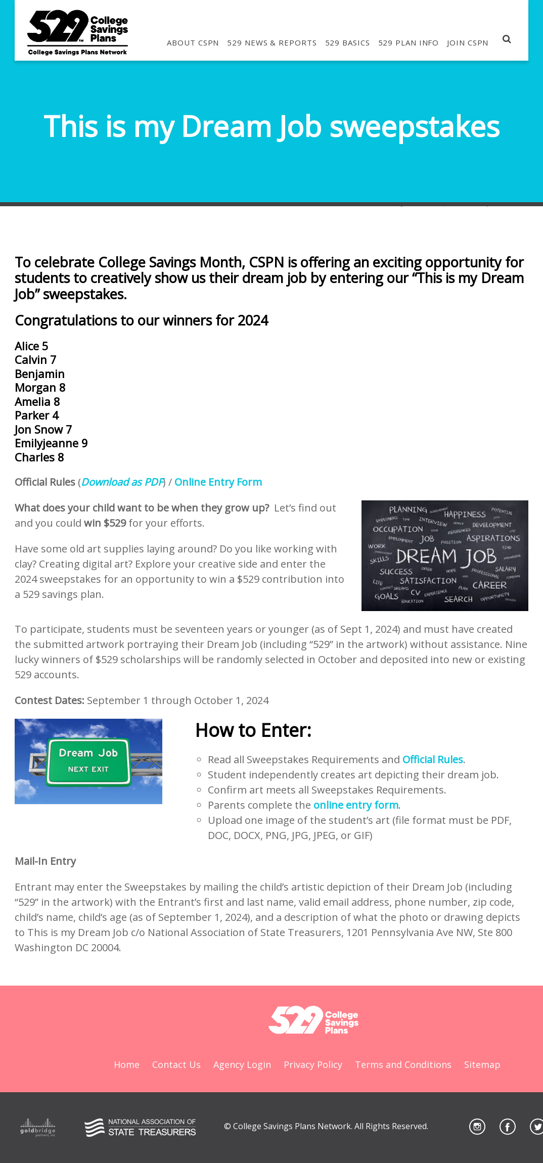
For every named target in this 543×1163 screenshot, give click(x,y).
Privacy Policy (313, 1064)
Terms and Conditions (403, 1064)
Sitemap (482, 1064)
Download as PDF (122, 482)
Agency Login (242, 1064)
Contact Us (176, 1064)
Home (127, 1064)
